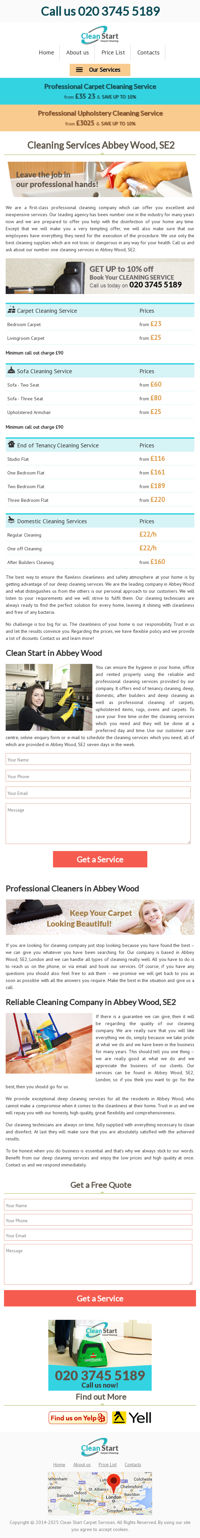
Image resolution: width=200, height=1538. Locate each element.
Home (46, 52)
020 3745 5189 (100, 11)
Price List (113, 52)
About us (77, 52)
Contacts (148, 52)
